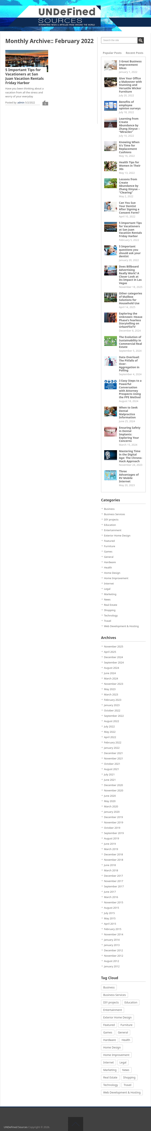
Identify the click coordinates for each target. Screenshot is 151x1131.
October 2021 (112, 764)
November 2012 (113, 955)
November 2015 (113, 902)
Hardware (110, 562)
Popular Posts (112, 53)
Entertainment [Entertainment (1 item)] (112, 1010)
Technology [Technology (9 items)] (110, 1085)
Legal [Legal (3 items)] (123, 1062)
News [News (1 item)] (125, 1070)
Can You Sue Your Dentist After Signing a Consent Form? (129, 207)
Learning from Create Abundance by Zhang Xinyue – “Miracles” (129, 125)
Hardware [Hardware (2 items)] (109, 1040)
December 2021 (113, 753)
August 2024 (111, 668)
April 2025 (110, 652)
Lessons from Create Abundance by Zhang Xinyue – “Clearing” (129, 185)
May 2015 (110, 918)
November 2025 (113, 646)
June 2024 (110, 673)
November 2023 (113, 684)
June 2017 (110, 891)
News (107, 599)
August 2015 (111, 907)
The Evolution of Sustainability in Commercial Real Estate (130, 342)
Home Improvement (116, 578)
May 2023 (110, 689)
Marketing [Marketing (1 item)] (110, 1070)
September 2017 (114, 886)
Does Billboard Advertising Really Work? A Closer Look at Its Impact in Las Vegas (130, 275)
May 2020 (110, 801)
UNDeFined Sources (16, 1127)
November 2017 (113, 881)
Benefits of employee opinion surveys (130, 105)
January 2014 (112, 939)
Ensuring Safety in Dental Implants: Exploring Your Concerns (129, 434)
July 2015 (109, 913)
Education (110, 525)
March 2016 (111, 897)
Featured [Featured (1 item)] (109, 1025)
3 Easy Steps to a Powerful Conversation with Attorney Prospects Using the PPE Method (130, 389)
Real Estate (110, 605)
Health (108, 567)
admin (21, 102)
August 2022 (111, 721)
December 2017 (113, 875)
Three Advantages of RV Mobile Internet (129, 476)
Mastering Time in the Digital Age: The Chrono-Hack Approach (130, 456)
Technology (111, 615)
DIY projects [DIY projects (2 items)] (111, 1002)
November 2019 (113, 822)
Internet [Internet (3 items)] (108, 1062)
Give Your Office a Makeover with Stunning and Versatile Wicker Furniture (130, 84)
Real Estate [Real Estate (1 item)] (110, 1077)
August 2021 (111, 769)
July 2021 (109, 774)
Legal (107, 589)
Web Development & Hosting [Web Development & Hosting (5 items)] (122, 1092)
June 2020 (110, 796)
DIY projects (111, 519)
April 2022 (110, 737)
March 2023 (111, 694)
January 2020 (112, 811)
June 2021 (110, 780)
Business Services (114, 514)
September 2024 (114, 662)
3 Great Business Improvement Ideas (130, 64)
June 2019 (110, 843)
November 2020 (113, 790)
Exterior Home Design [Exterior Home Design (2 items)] (117, 1017)
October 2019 (112, 827)
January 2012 (112, 966)
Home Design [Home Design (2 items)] (112, 1047)
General (108, 557)
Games (108, 551)
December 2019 (113, 817)
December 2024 (113, 657)
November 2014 (113, 934)
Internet (109, 583)
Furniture (109, 546)
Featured (109, 541)
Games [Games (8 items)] (107, 1032)
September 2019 (114, 833)
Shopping (109, 610)
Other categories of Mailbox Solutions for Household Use (130, 298)
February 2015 (112, 929)
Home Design (112, 573)
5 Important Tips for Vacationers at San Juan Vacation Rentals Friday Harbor (24, 76)
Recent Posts (134, 53)
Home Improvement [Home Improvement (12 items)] (116, 1055)
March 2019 (111, 849)
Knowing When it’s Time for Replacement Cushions (129, 147)
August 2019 (111, 838)
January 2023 (112, 705)
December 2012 (113, 950)
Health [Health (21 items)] (126, 1040)
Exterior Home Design (117, 535)
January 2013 (112, 945)
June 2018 (110, 865)
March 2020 (111, 806)
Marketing (110, 594)
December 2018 (113, 854)
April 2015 (110, 923)
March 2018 (111, 870)
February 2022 (112, 742)
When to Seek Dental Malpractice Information (128, 412)
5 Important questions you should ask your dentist (130, 251)
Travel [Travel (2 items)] (127, 1085)
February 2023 (112, 700)
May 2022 (110, 732)
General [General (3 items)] (123, 1032)
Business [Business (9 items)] (109, 987)
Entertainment (112, 530)
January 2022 (112, 748)
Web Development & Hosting (121, 626)
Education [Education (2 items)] (130, 1002)
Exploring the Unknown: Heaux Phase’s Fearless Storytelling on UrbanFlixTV (130, 320)
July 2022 (109, 726)
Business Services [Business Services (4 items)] (114, 995)
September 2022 (114, 716)
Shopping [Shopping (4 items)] (129, 1077)
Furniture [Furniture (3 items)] (127, 1025)
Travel (107, 621)
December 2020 (113, 785)
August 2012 (111, 961)
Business (109, 509)
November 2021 (113, 758)
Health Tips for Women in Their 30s (130, 165)
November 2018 (113, 859)
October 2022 (112, 710)
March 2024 (111, 678)
